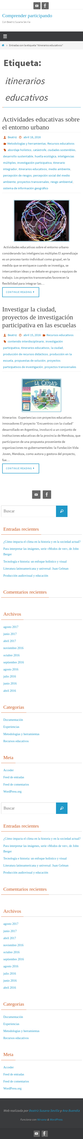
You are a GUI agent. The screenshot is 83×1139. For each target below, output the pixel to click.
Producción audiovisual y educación (25, 575)
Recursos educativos (60, 143)
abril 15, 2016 (32, 335)
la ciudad (57, 348)
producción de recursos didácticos (25, 354)
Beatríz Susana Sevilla (44, 1110)
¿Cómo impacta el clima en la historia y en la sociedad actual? (42, 541)
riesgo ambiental (61, 182)
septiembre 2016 (13, 662)
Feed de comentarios (16, 784)
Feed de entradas (13, 777)
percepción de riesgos (17, 175)
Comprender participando (27, 15)
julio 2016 (9, 676)
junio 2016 (10, 683)
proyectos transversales (33, 182)
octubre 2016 (11, 655)
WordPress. (56, 1119)
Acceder (8, 770)
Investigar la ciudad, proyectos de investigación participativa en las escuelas (39, 317)
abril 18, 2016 (32, 137)
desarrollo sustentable (18, 156)
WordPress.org (12, 791)
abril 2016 (9, 690)
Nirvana (41, 1119)
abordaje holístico (19, 150)
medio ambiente (59, 169)
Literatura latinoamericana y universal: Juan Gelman (35, 568)
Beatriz (12, 137)
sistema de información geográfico (25, 188)
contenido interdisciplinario (26, 341)
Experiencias (11, 727)
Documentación (13, 719)
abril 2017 (9, 641)
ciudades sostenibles (61, 150)
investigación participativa (34, 163)
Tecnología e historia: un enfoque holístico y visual (35, 561)
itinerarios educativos (33, 169)
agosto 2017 (10, 627)
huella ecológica (45, 156)
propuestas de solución (30, 360)
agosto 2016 (10, 669)
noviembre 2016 (13, 648)
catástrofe (39, 150)
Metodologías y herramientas (26, 143)
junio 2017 (10, 634)
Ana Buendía (71, 1110)
